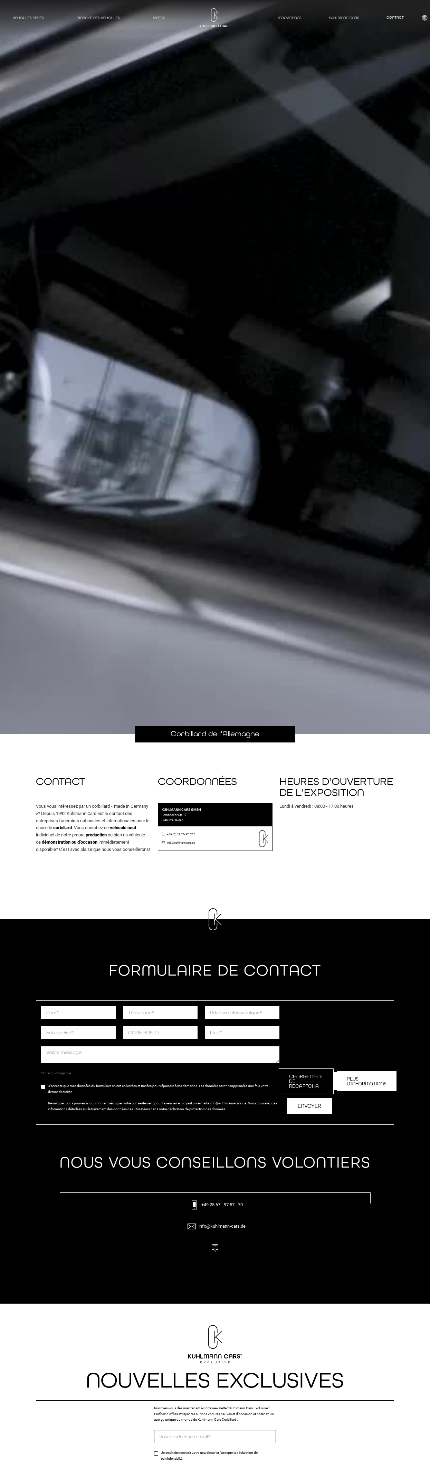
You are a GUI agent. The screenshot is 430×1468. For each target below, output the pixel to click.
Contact (395, 17)
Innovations (290, 18)
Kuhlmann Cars (344, 18)
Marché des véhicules (98, 18)
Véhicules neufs (28, 18)
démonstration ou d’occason (69, 842)
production (96, 834)
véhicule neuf (123, 827)
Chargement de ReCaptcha (306, 1081)
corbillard (62, 827)
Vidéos (159, 18)
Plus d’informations (366, 1081)
